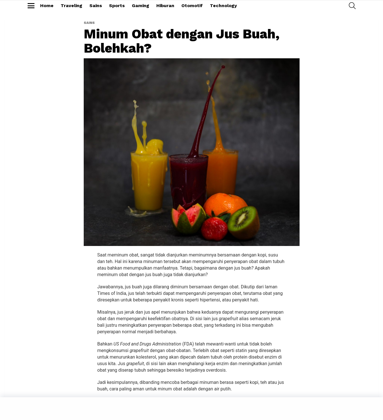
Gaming (140, 5)
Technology (223, 5)
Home (47, 5)
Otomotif (192, 5)
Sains (95, 5)
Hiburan (165, 5)
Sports (117, 5)
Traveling (71, 5)
